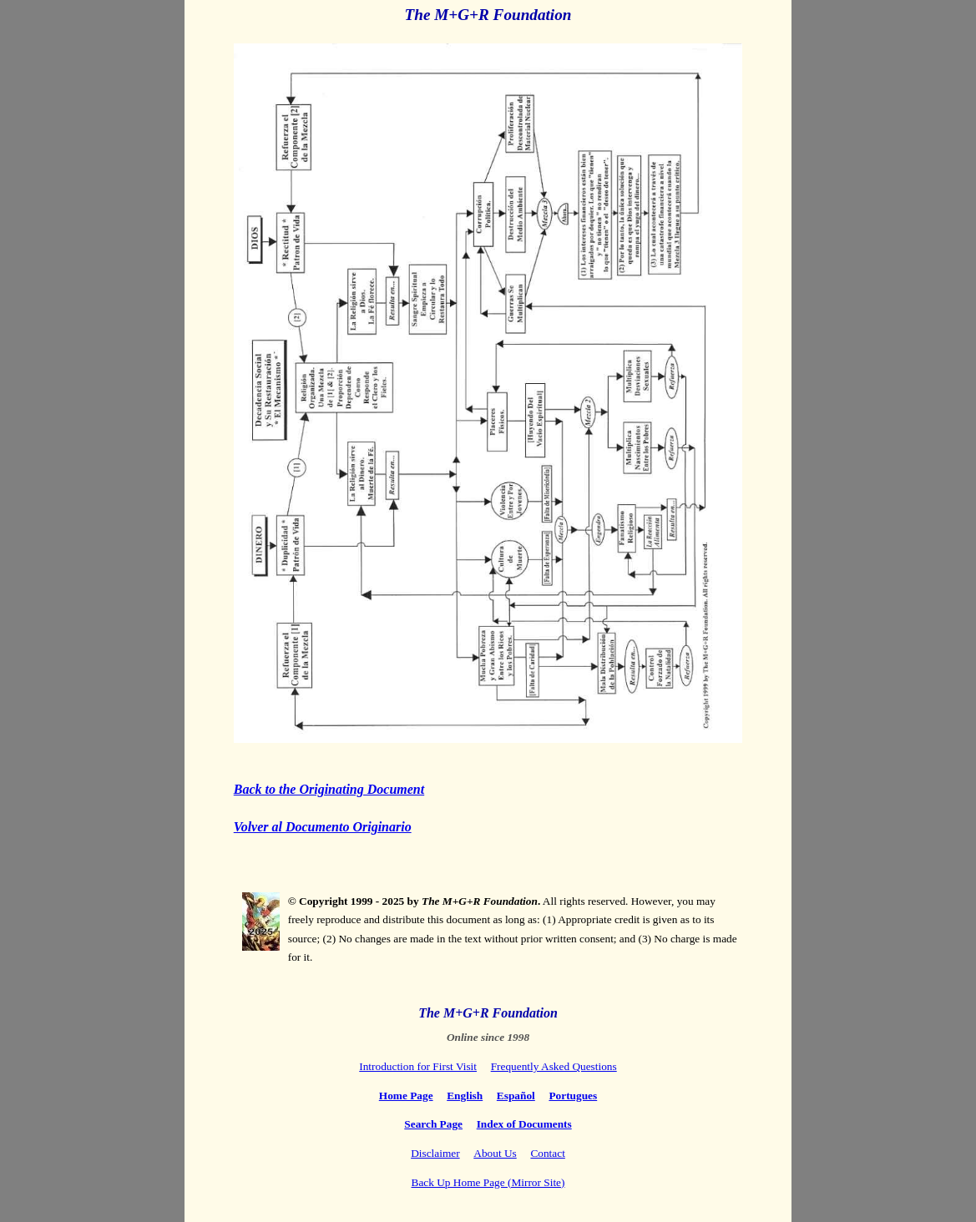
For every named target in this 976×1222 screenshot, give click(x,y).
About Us (494, 1153)
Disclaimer (435, 1153)
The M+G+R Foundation (488, 14)
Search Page (433, 1124)
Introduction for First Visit (418, 1066)
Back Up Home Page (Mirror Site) (488, 1182)
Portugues (573, 1095)
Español (516, 1095)
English (465, 1095)
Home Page (406, 1095)
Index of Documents (524, 1124)
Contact (547, 1153)
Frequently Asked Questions (554, 1066)
